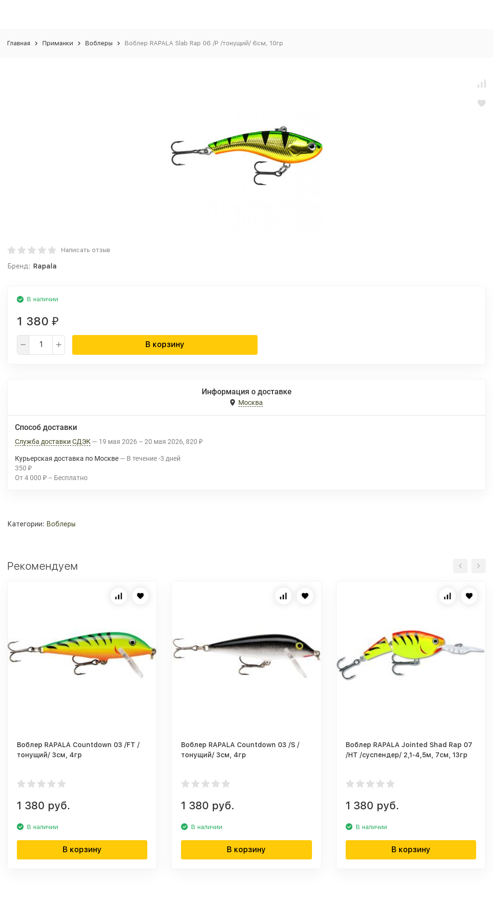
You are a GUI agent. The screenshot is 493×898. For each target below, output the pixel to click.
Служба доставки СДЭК (53, 441)
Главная (18, 43)
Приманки (57, 43)
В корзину (164, 344)
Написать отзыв (85, 250)
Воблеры (99, 43)
